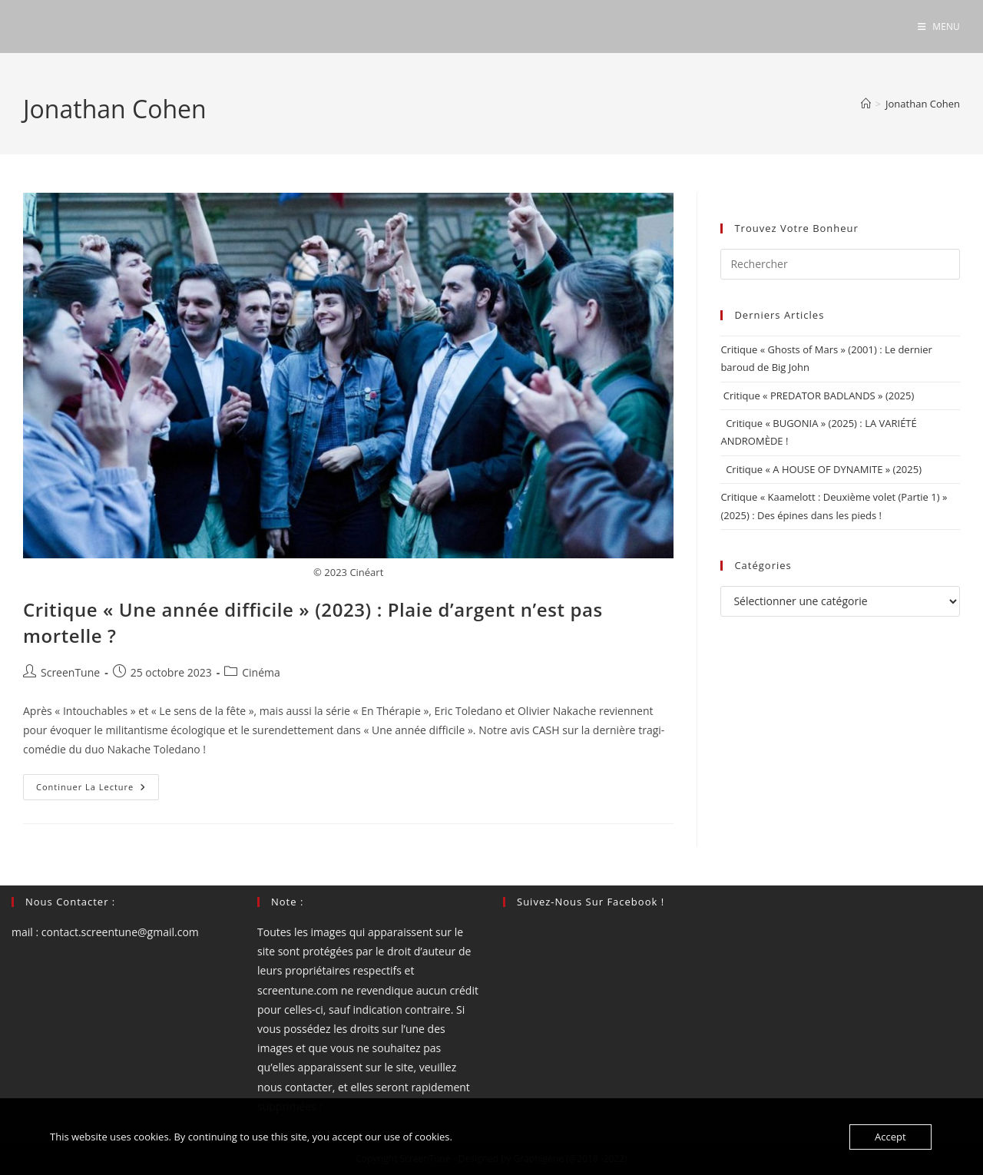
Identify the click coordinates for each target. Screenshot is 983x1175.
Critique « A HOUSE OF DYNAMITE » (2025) (821, 469)
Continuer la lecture (97, 789)
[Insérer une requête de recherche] (840, 264)
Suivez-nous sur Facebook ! (590, 902)
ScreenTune (70, 672)
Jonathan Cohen (922, 104)
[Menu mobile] (939, 26)
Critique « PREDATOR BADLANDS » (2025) (817, 395)
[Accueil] (866, 104)
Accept (890, 1137)
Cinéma (261, 672)
